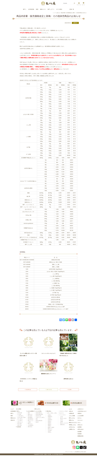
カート (79, 423)
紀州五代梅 (19, 414)
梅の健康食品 (30, 420)
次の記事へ (70, 390)
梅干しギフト (51, 9)
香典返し (49, 433)
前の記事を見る (29, 390)
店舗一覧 (71, 9)
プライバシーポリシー (69, 453)
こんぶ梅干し (20, 421)
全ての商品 (59, 9)
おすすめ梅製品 (30, 412)
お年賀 (61, 418)
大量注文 (79, 414)
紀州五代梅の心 (39, 414)
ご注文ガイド (80, 410)
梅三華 (37, 423)
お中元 (61, 421)
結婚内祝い (50, 417)
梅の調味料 (30, 418)
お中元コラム (72, 428)
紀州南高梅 (31, 9)
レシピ (70, 410)
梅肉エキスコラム (73, 423)
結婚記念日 (62, 425)
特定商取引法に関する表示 (80, 453)
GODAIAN (19, 428)
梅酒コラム (71, 421)
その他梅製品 (30, 426)
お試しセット (20, 423)
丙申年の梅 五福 (39, 421)
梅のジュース (30, 421)
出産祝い (49, 419)
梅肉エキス (43, 9)
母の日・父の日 (63, 419)
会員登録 (79, 428)
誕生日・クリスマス (64, 424)
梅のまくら (30, 424)
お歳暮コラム (72, 430)
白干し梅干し (20, 420)
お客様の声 (71, 414)
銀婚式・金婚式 (51, 428)
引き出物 (49, 431)
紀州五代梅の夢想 (39, 415)
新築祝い (49, 422)
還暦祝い (49, 425)
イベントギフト (62, 415)
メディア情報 (72, 416)
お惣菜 (29, 423)
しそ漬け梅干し (20, 417)
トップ (54, 12)
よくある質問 (80, 416)
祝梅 (37, 420)
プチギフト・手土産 (63, 412)
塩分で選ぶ (19, 424)
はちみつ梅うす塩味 (21, 418)
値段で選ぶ (19, 426)
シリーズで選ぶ (38, 412)
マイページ (80, 421)
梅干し (24, 9)
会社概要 (79, 432)
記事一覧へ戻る (50, 390)
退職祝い (49, 427)
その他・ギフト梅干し (40, 418)
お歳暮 (61, 422)
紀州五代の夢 (38, 417)
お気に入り (80, 426)
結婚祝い (49, 416)
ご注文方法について (82, 412)
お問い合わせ (80, 430)
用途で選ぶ (49, 412)
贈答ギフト (50, 430)
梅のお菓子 (30, 417)
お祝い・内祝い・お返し (52, 414)
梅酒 (37, 9)
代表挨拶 (79, 435)
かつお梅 (19, 415)
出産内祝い (50, 420)
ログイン (79, 419)
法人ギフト (61, 414)
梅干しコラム (72, 419)
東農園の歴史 (80, 437)
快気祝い (49, 423)
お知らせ (58, 12)
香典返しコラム (72, 426)
